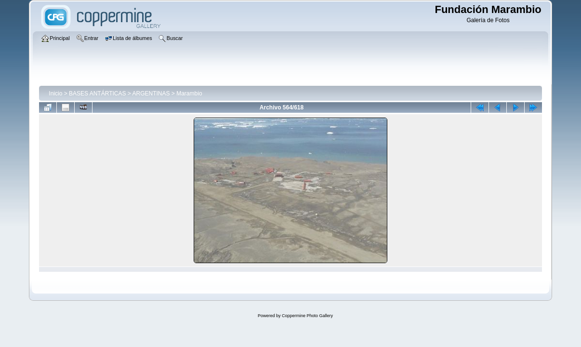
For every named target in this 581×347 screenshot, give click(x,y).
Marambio (189, 93)
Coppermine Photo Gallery (307, 315)
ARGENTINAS (151, 93)
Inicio (55, 93)
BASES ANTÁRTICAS (97, 93)
